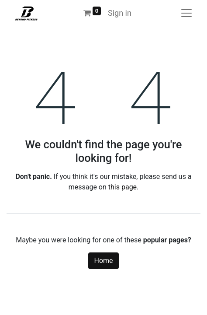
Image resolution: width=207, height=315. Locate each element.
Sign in (119, 13)
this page (122, 187)
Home (103, 260)
